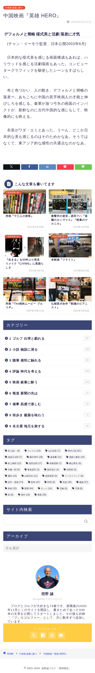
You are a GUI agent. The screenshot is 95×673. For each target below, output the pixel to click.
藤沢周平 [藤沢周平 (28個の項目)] (36, 457)
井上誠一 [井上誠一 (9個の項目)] (14, 451)
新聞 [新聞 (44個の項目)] (28, 488)
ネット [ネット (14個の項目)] (46, 488)
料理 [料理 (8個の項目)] (51, 482)
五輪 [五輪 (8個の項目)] (63, 488)
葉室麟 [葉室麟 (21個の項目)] (55, 457)
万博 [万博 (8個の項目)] (79, 488)
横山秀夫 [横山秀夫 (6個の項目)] (75, 463)
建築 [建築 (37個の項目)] (83, 482)
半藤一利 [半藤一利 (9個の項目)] (14, 469)
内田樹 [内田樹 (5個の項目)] (71, 469)
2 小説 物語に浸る (49, 349)
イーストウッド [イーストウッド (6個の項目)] (74, 476)
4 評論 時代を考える (49, 371)
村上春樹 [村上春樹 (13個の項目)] (14, 463)
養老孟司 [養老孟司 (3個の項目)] (33, 469)
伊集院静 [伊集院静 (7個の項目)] (55, 463)
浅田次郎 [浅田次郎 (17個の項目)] (35, 463)
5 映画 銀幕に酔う (14, 7)
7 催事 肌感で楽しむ (49, 404)
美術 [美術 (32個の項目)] (12, 488)
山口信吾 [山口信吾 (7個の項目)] (54, 451)
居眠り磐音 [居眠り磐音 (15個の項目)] (76, 457)
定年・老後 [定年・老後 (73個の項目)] (15, 482)
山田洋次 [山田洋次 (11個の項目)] (31, 476)
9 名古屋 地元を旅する (49, 426)
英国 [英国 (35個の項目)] (41, 495)
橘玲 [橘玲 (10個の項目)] (12, 476)
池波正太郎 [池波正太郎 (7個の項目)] (15, 457)
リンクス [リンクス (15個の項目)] (34, 451)
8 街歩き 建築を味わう (49, 415)
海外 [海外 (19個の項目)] (25, 495)
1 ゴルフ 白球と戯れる (49, 338)
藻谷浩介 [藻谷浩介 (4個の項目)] (53, 469)
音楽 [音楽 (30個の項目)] (67, 482)
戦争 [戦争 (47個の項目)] (35, 482)
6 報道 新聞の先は (49, 393)
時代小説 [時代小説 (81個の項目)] (74, 451)
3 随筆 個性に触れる (49, 360)
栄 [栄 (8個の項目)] (10, 495)
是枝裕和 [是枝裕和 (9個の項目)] (51, 476)
